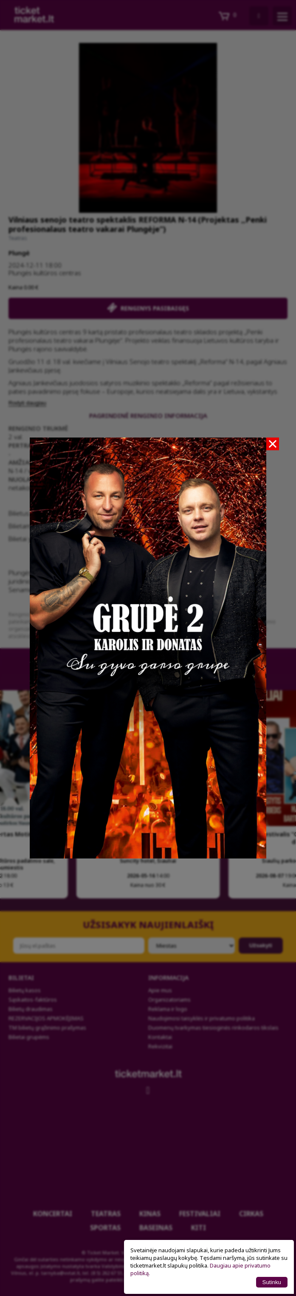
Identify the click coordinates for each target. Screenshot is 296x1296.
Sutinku (271, 1282)
